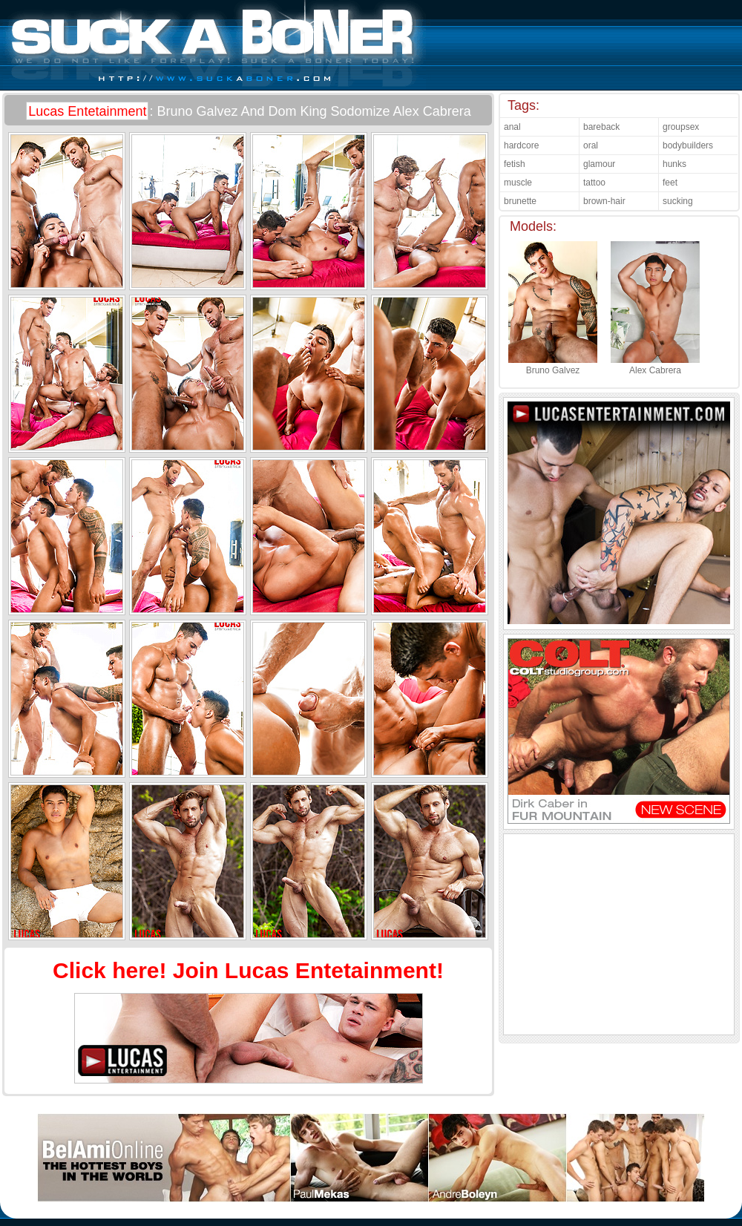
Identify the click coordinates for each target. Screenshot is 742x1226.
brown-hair (604, 201)
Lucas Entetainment (87, 111)
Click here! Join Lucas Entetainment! (248, 970)
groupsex (681, 127)
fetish (514, 164)
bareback (601, 127)
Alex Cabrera (655, 365)
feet (670, 182)
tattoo (594, 182)
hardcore (521, 145)
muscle (518, 182)
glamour (599, 164)
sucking (678, 201)
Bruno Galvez (552, 365)
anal (512, 127)
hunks (674, 164)
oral (590, 145)
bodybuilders (688, 145)
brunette (520, 201)
